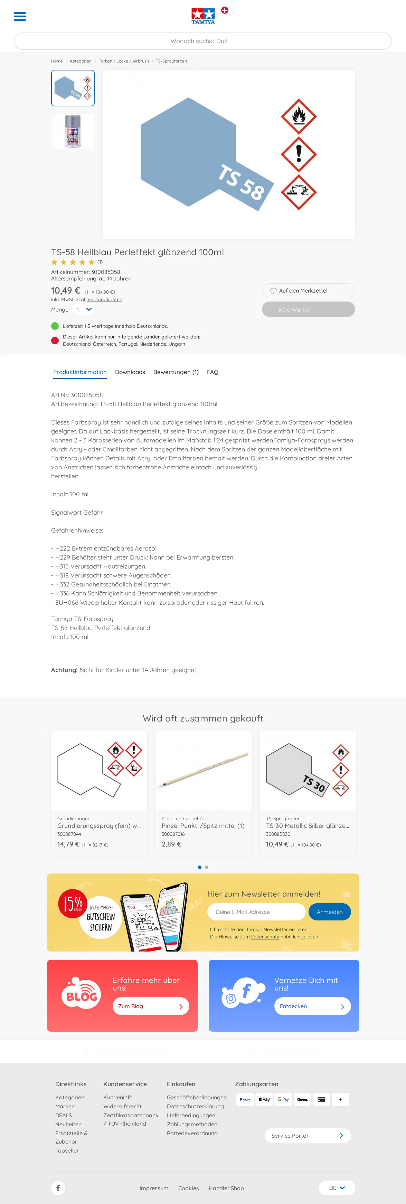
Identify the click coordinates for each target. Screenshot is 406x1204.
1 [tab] (199, 867)
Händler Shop (226, 1188)
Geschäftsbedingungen (197, 1097)
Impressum (154, 1188)
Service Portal (308, 1135)
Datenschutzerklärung (195, 1106)
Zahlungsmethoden (192, 1124)
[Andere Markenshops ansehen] (224, 10)
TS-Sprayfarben (171, 61)
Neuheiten (68, 1124)
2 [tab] (206, 867)
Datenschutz (265, 937)
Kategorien (81, 61)
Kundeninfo (118, 1097)
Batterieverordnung (192, 1133)
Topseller (67, 1150)
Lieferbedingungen (191, 1115)
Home (57, 61)
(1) (77, 262)
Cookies (188, 1188)
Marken (65, 1106)
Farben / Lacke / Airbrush (123, 61)
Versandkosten (104, 299)
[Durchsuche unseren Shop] (203, 41)
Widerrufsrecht (122, 1106)
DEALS (63, 1115)
